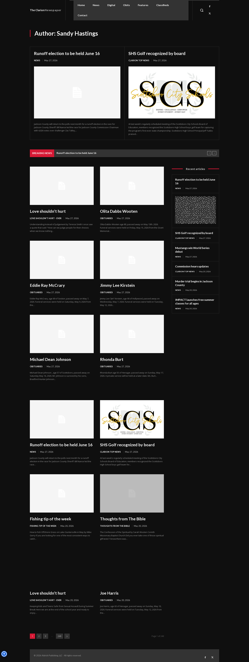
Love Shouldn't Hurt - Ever (45, 218)
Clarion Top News (138, 60)
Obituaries (106, 218)
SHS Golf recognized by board (158, 53)
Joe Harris (109, 593)
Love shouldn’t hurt (48, 211)
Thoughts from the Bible (115, 526)
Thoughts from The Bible (123, 518)
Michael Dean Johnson (51, 359)
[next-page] (67, 636)
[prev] (209, 153)
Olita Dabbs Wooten (119, 211)
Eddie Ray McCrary (48, 285)
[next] (214, 153)
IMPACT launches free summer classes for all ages (195, 300)
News (37, 60)
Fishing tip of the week (51, 518)
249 (59, 636)
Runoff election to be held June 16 (68, 53)
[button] (202, 10)
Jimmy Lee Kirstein (117, 285)
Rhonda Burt (112, 359)
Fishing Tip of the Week (43, 526)
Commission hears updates (192, 266)
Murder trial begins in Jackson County (194, 282)
